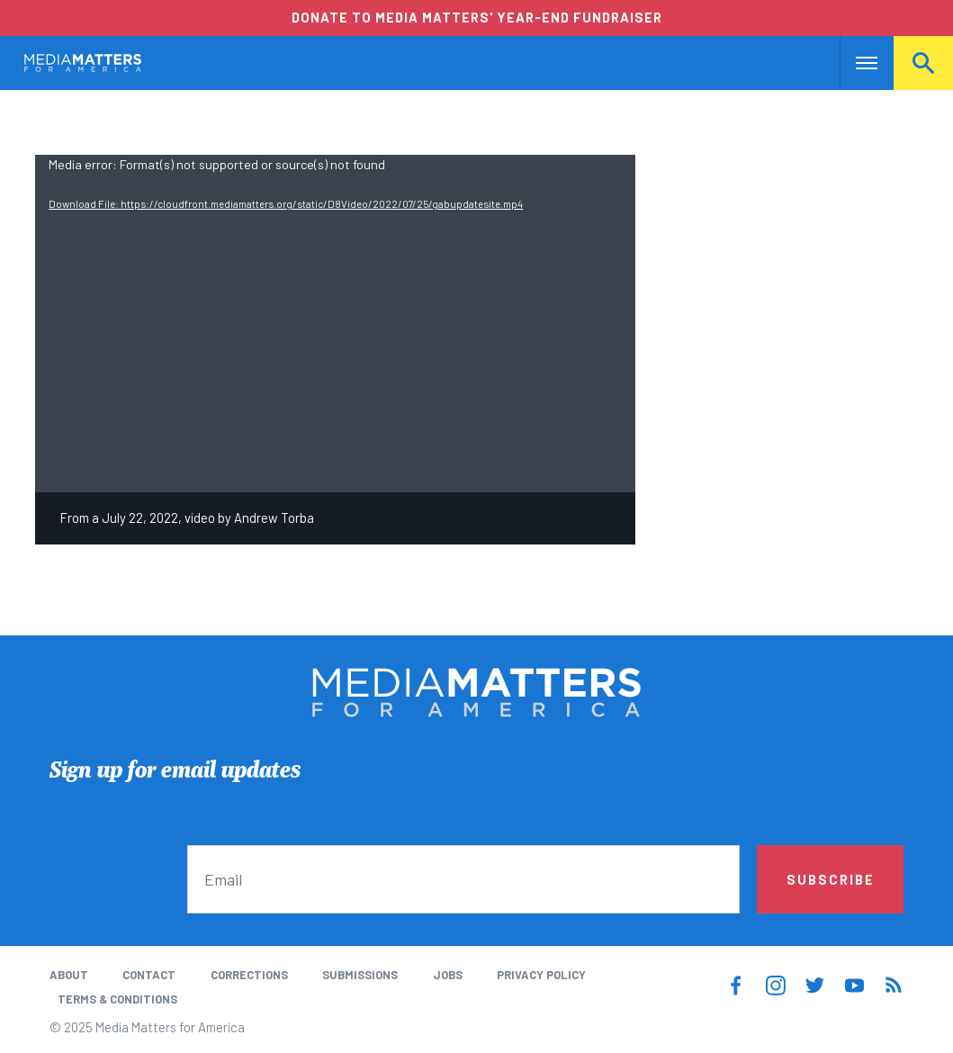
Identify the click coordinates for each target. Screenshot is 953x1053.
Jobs (448, 975)
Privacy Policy (541, 975)
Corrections (249, 975)
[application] (335, 323)
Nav (855, 63)
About (68, 975)
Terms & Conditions (117, 999)
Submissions (360, 975)
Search (923, 63)
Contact (148, 975)
